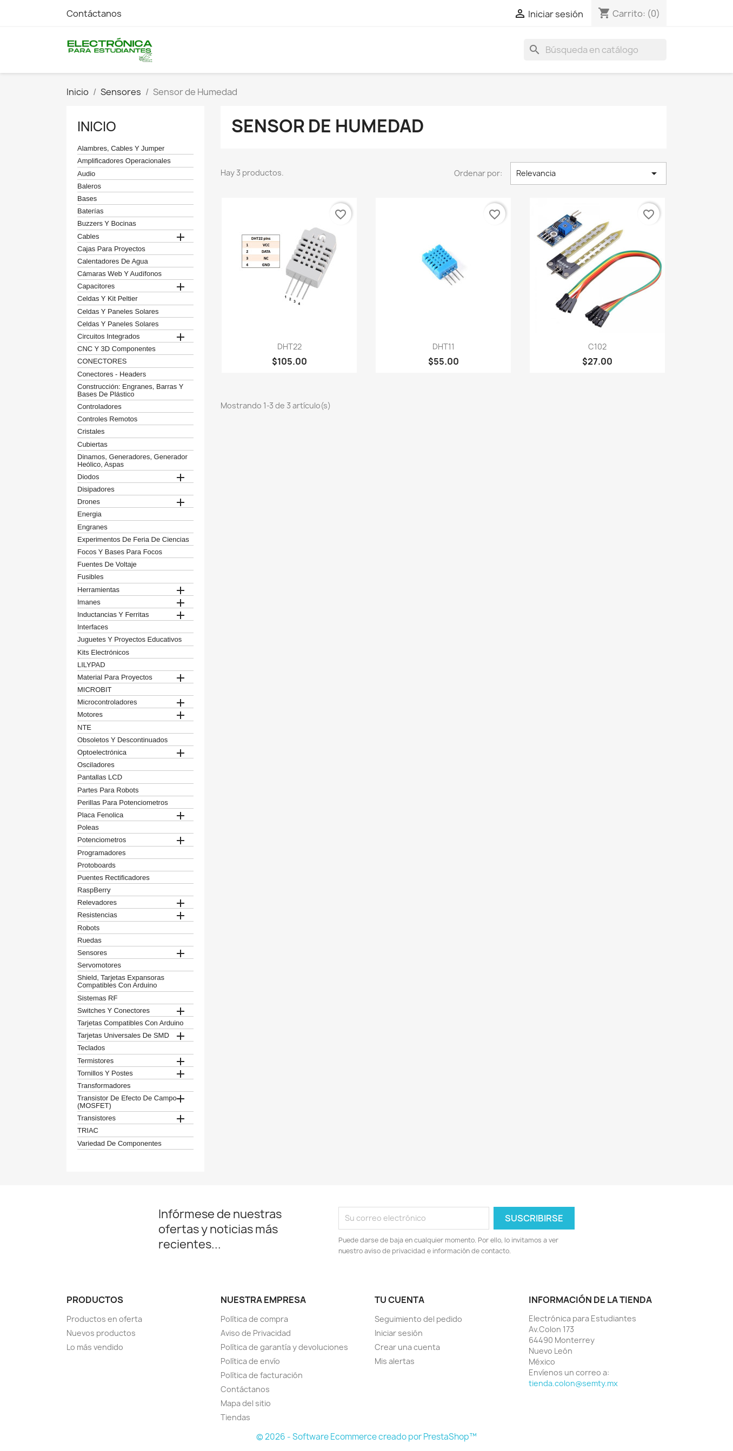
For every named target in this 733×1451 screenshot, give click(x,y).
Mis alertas (395, 1361)
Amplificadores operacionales (124, 161)
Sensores (92, 953)
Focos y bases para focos (119, 552)
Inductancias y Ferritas (113, 615)
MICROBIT (94, 690)
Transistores (96, 1118)
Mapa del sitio (246, 1403)
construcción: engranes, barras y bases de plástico (130, 390)
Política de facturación (262, 1375)
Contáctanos (94, 13)
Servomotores (99, 965)
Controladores (99, 407)
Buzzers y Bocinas (106, 223)
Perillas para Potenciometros (122, 803)
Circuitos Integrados (108, 336)
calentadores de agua (112, 261)
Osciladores (96, 765)
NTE (84, 727)
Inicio (96, 126)
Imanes (89, 602)
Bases (87, 199)
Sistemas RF (97, 998)
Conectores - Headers (111, 374)
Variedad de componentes (119, 1143)
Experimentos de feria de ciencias (133, 539)
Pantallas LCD (99, 777)
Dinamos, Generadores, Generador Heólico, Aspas (132, 460)
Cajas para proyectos (111, 249)
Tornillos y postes (105, 1073)
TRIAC (87, 1130)
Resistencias (97, 915)
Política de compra (254, 1319)
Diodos (88, 477)
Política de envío (250, 1361)
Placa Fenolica (100, 815)
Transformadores (104, 1086)
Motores (90, 714)
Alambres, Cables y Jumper (120, 148)
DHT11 (443, 346)
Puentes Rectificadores (113, 878)
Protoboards (96, 865)
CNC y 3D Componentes (116, 349)
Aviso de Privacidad (256, 1333)
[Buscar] (595, 50)
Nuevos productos (101, 1333)
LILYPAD (91, 665)
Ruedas (89, 940)
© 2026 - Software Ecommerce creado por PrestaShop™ (366, 1436)
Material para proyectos (114, 677)
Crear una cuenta (407, 1347)
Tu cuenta (399, 1300)
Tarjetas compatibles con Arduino (130, 1023)
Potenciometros (101, 840)
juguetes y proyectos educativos (129, 639)
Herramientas (98, 590)
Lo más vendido (94, 1347)
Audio (86, 174)
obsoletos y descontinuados (122, 740)
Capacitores (96, 286)
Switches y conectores (113, 1011)
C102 (597, 346)
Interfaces (92, 627)
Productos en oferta (104, 1319)
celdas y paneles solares (118, 311)
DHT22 (289, 346)
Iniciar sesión (399, 1333)
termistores (95, 1061)
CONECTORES (102, 361)
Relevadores (97, 902)
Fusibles (90, 577)
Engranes (92, 527)
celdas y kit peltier (107, 299)
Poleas (88, 827)
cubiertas (92, 444)
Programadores (101, 853)
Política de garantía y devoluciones (284, 1347)
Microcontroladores (107, 702)
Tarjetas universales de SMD (123, 1035)
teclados (91, 1048)
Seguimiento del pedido (418, 1319)
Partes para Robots (107, 790)
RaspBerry (93, 890)
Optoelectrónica (101, 752)
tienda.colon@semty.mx (573, 1383)
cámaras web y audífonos (119, 274)
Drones (88, 502)
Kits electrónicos (103, 652)
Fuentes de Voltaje (107, 564)
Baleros (89, 186)
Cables (88, 236)
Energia (89, 514)
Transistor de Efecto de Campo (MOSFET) (127, 1102)
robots (88, 928)
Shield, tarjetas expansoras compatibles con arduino (120, 981)
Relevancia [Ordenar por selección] (588, 173)
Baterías (90, 211)
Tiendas (235, 1417)
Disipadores (96, 489)
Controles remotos (107, 419)
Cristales (91, 431)
